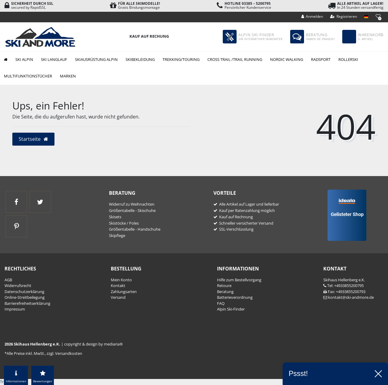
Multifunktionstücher (28, 76)
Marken (68, 76)
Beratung (225, 291)
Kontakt (118, 285)
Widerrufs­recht (18, 285)
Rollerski (348, 59)
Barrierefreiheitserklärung (27, 303)
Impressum (15, 309)
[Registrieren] (343, 16)
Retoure (224, 285)
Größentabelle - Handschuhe (134, 229)
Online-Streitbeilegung (25, 297)
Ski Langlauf (54, 59)
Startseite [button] (33, 139)
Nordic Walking (286, 59)
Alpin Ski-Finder (231, 309)
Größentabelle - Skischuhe (132, 210)
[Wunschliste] (377, 16)
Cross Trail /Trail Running (234, 59)
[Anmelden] (312, 16)
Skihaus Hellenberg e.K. (344, 279)
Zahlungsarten (124, 291)
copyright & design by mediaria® (93, 344)
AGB (8, 279)
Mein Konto (121, 279)
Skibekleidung (140, 59)
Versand (118, 297)
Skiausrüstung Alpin (96, 59)
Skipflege (117, 235)
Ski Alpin (24, 59)
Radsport (321, 59)
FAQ (221, 303)
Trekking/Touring (181, 59)
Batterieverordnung (235, 297)
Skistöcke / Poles (124, 223)
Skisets (115, 216)
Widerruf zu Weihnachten (131, 204)
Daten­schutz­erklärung (24, 291)
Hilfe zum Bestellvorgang (239, 279)
